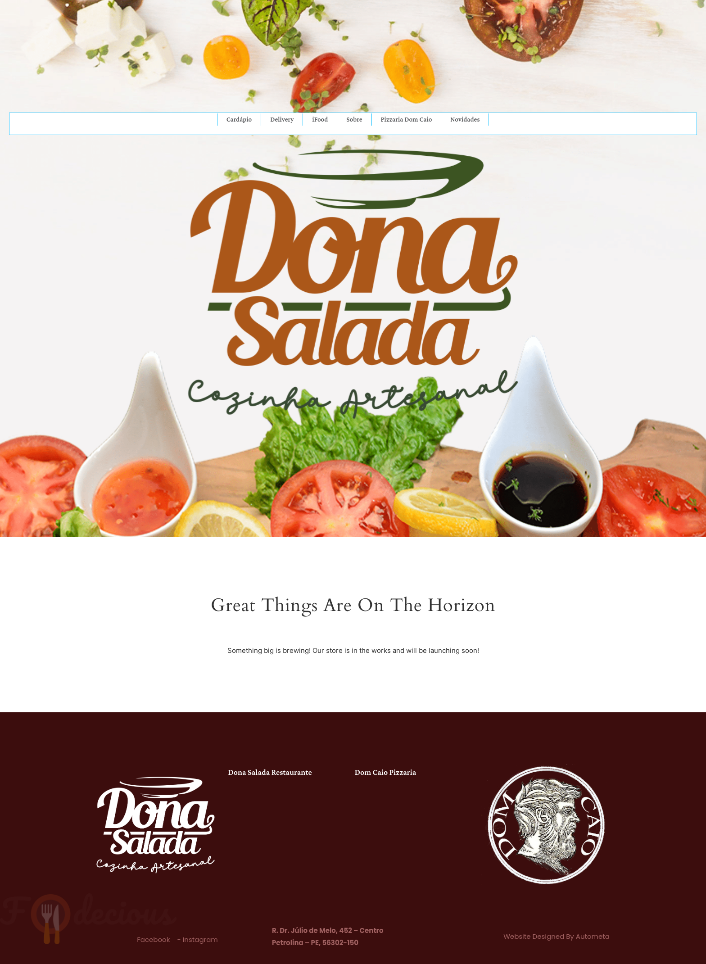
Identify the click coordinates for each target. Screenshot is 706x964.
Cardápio (239, 119)
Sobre (354, 119)
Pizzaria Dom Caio (406, 119)
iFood (320, 119)
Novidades (465, 119)
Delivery (282, 119)
